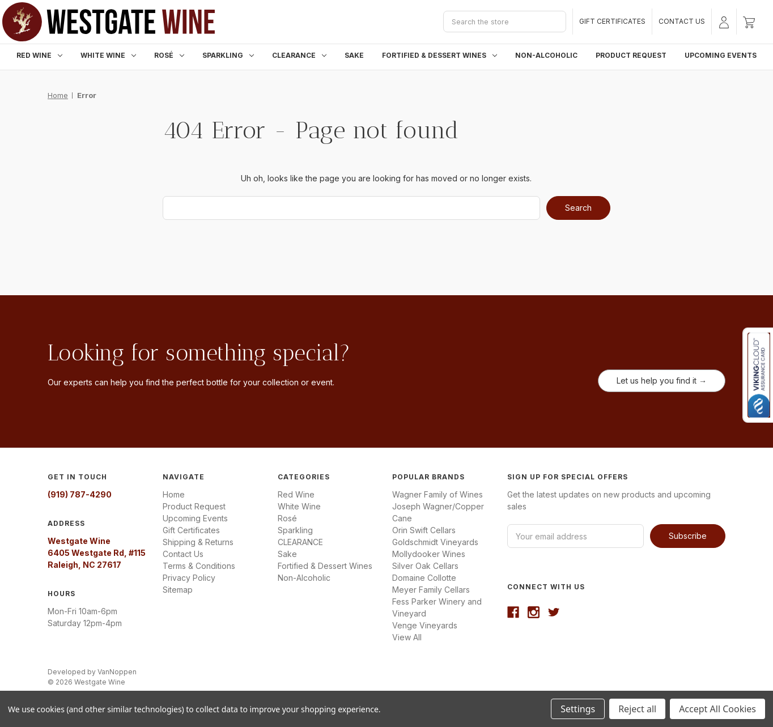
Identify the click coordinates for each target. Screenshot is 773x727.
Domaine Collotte (424, 578)
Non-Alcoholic (546, 55)
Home (174, 494)
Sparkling (228, 55)
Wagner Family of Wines (437, 494)
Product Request (631, 55)
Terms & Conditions (199, 566)
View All (407, 637)
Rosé (169, 55)
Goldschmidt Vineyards (435, 542)
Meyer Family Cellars (431, 589)
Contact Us (682, 21)
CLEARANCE (299, 55)
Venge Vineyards (424, 625)
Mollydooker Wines (428, 554)
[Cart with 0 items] (749, 21)
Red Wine (39, 55)
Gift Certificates (612, 21)
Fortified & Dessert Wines (439, 55)
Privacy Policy (189, 578)
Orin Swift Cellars (424, 530)
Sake (354, 55)
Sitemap (178, 589)
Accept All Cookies (717, 709)
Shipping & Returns (198, 542)
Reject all (637, 709)
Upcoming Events (721, 55)
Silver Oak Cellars (425, 566)
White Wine (108, 55)
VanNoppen (117, 672)
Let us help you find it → (662, 380)
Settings (577, 709)
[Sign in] (724, 21)
